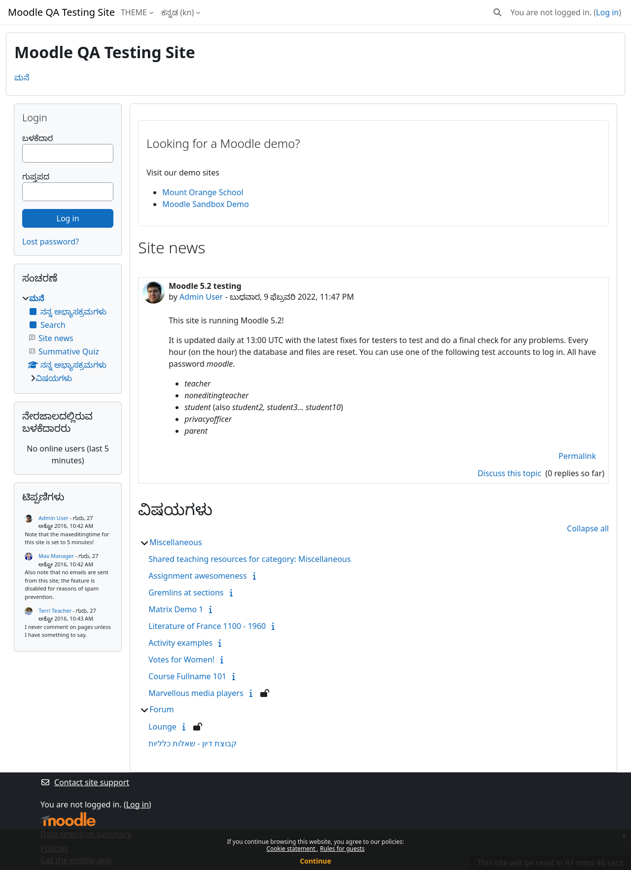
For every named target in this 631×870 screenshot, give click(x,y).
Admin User (201, 296)
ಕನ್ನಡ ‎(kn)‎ (177, 12)
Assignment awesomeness (197, 575)
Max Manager (55, 555)
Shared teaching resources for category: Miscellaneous (249, 559)
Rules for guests (342, 848)
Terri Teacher (54, 610)
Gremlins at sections (185, 592)
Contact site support (84, 782)
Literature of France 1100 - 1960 (207, 626)
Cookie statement (291, 848)
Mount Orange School (202, 192)
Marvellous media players (195, 693)
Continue (315, 861)
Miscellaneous (175, 542)
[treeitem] (67, 338)
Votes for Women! (181, 659)
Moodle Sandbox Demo (205, 204)
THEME (134, 12)
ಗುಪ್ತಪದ (35, 176)
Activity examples (180, 642)
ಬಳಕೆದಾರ (37, 138)
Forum (161, 709)
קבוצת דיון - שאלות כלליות (192, 743)
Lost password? (50, 241)
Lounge (162, 726)
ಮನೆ (21, 77)
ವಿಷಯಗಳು (53, 378)
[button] (497, 12)
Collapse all (588, 528)
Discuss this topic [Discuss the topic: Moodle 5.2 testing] (510, 473)
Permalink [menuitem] (577, 456)
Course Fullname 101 (187, 676)
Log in (607, 12)
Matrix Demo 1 (175, 609)
